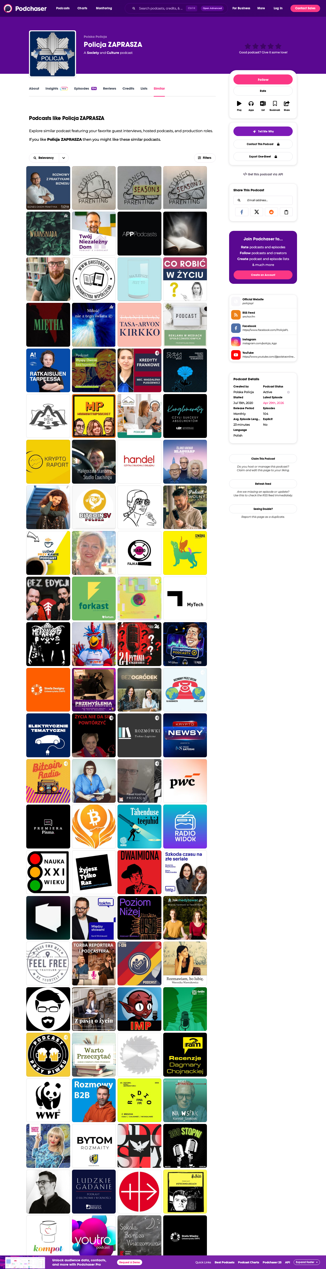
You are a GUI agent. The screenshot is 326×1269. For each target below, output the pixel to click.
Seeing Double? (263, 509)
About (34, 88)
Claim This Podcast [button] (263, 458)
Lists (144, 88)
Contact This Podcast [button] (263, 144)
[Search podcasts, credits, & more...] (161, 8)
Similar (159, 88)
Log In (278, 8)
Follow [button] (263, 79)
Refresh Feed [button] (263, 483)
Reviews (109, 88)
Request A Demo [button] (129, 1262)
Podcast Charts (248, 1262)
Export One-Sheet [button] (263, 156)
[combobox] (176, 8)
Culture (113, 53)
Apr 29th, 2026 (273, 403)
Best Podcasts (224, 1262)
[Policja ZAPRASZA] (52, 53)
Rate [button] (263, 91)
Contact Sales (305, 8)
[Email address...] (263, 200)
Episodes (85, 88)
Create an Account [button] (263, 275)
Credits (128, 88)
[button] (64, 8)
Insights (57, 88)
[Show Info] (288, 392)
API (287, 1262)
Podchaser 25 (272, 1262)
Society (93, 53)
